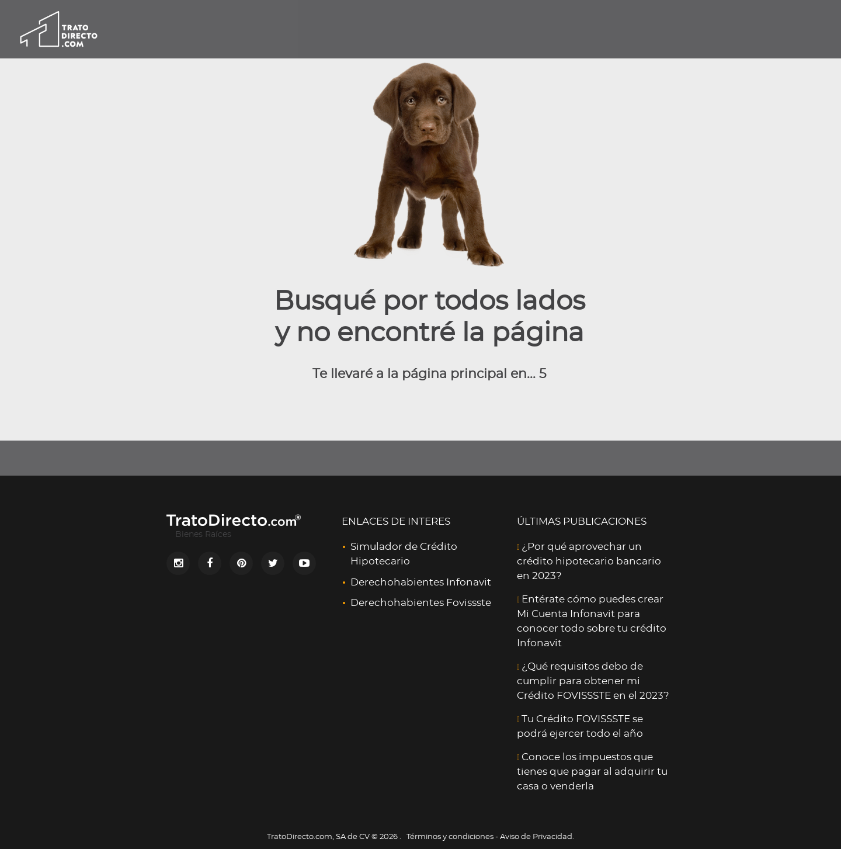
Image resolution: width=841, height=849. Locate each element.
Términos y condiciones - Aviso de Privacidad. (490, 837)
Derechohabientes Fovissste (420, 603)
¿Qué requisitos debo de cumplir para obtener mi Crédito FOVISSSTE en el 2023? (593, 681)
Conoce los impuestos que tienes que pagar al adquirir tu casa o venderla (592, 771)
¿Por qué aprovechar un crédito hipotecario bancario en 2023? (589, 561)
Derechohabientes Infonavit (420, 582)
